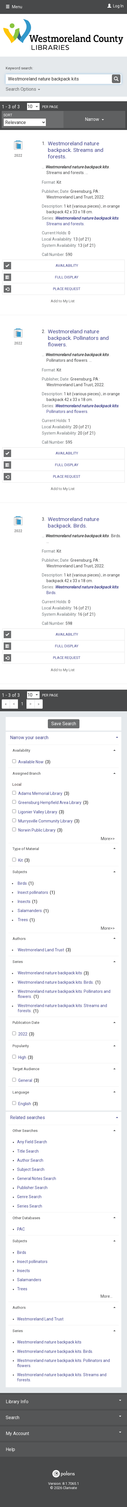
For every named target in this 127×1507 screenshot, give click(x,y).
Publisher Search (32, 1188)
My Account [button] (63, 1433)
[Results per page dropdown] (33, 106)
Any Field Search (32, 1142)
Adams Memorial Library (40, 793)
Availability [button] (21, 750)
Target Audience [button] (26, 1069)
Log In (118, 6)
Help (10, 1449)
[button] (94, 119)
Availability (41, 265)
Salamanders (30, 911)
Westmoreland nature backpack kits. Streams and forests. (62, 1008)
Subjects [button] (20, 872)
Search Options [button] (23, 89)
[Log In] (108, 6)
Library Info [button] (63, 1401)
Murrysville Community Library (45, 821)
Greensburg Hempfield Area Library (50, 802)
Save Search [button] (63, 723)
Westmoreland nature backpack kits (50, 973)
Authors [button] (19, 939)
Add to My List (63, 301)
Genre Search (29, 1197)
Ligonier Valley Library (38, 812)
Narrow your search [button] (29, 737)
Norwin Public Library (37, 830)
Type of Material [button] (26, 849)
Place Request (42, 289)
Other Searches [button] (25, 1130)
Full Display (41, 277)
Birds (22, 883)
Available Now (31, 762)
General (25, 1080)
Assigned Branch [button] (27, 773)
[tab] (94, 119)
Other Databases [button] (26, 1218)
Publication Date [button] (26, 1022)
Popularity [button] (21, 1046)
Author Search (30, 1160)
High (22, 1057)
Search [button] (63, 1417)
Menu (14, 7)
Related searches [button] (27, 1117)
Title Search (28, 1151)
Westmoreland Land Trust (41, 950)
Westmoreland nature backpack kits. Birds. (56, 982)
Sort (7, 115)
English (25, 1103)
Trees (23, 920)
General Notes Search (36, 1178)
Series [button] (18, 962)
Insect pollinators (33, 892)
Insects (24, 901)
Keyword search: (20, 68)
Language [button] (21, 1092)
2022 (23, 1034)
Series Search (29, 1206)
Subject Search (30, 1169)
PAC (21, 1229)
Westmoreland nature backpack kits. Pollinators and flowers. (64, 994)
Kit (21, 860)
